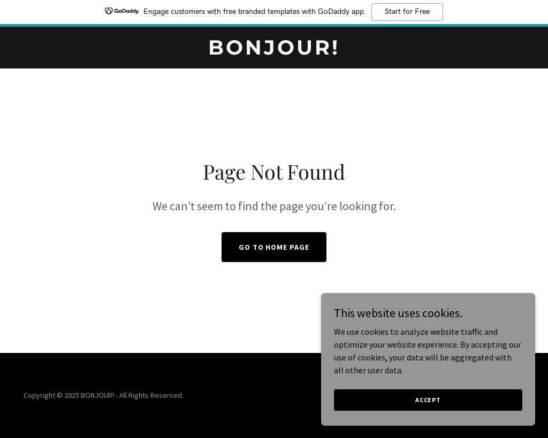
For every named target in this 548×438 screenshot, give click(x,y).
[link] (273, 51)
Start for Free (407, 12)
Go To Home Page (274, 247)
